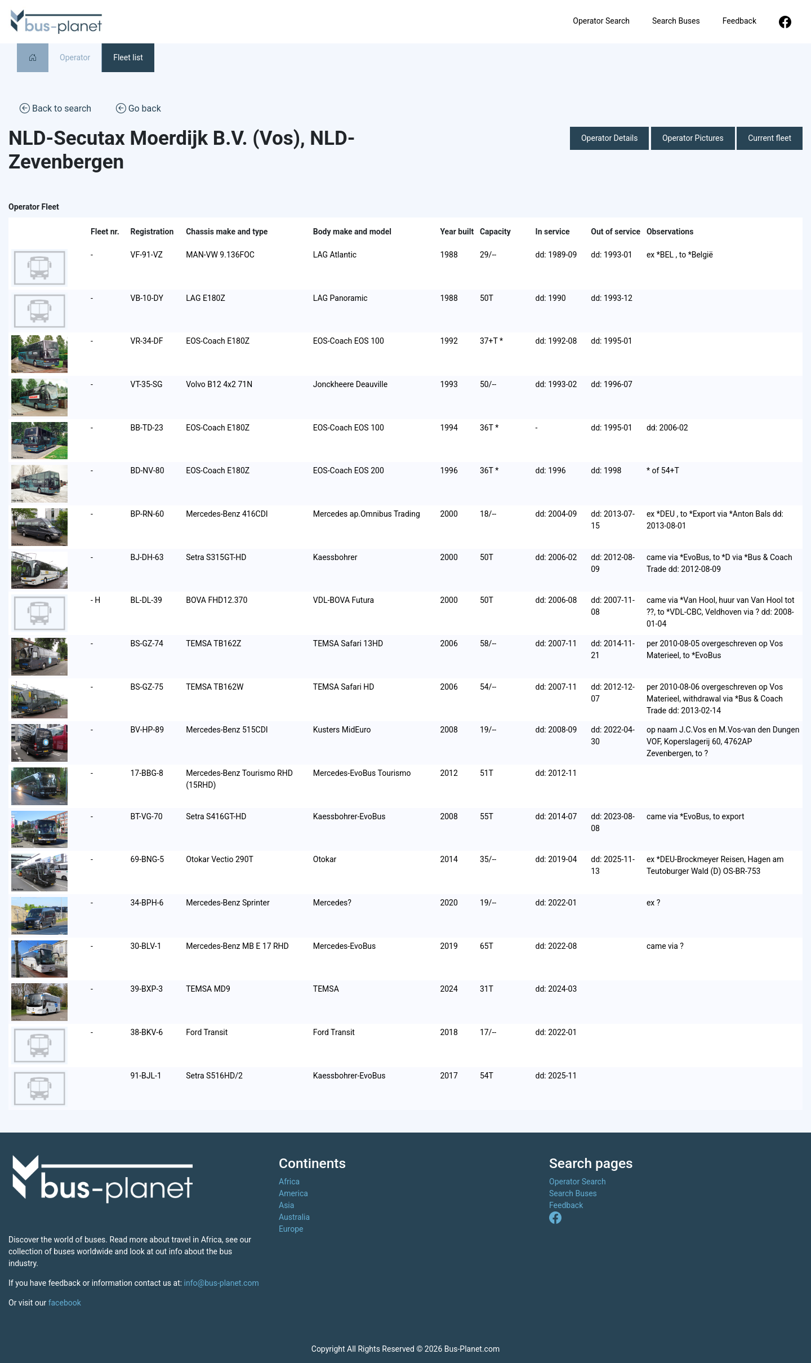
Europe (291, 1228)
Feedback (739, 20)
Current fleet (769, 138)
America (293, 1193)
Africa (289, 1181)
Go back (138, 108)
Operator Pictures (693, 138)
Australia (294, 1217)
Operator (75, 57)
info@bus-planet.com (221, 1282)
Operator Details (609, 138)
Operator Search (601, 20)
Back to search (55, 108)
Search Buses (676, 20)
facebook (64, 1302)
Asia (286, 1205)
